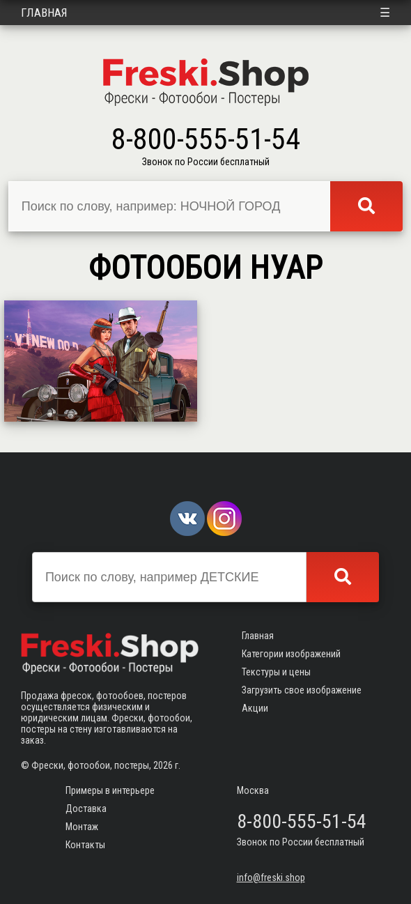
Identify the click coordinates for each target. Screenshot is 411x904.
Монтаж (81, 826)
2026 (163, 765)
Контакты (85, 844)
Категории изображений (291, 653)
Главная (44, 13)
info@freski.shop (271, 877)
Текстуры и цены (276, 671)
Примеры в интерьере (110, 790)
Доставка (86, 808)
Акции (255, 708)
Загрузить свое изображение (302, 690)
